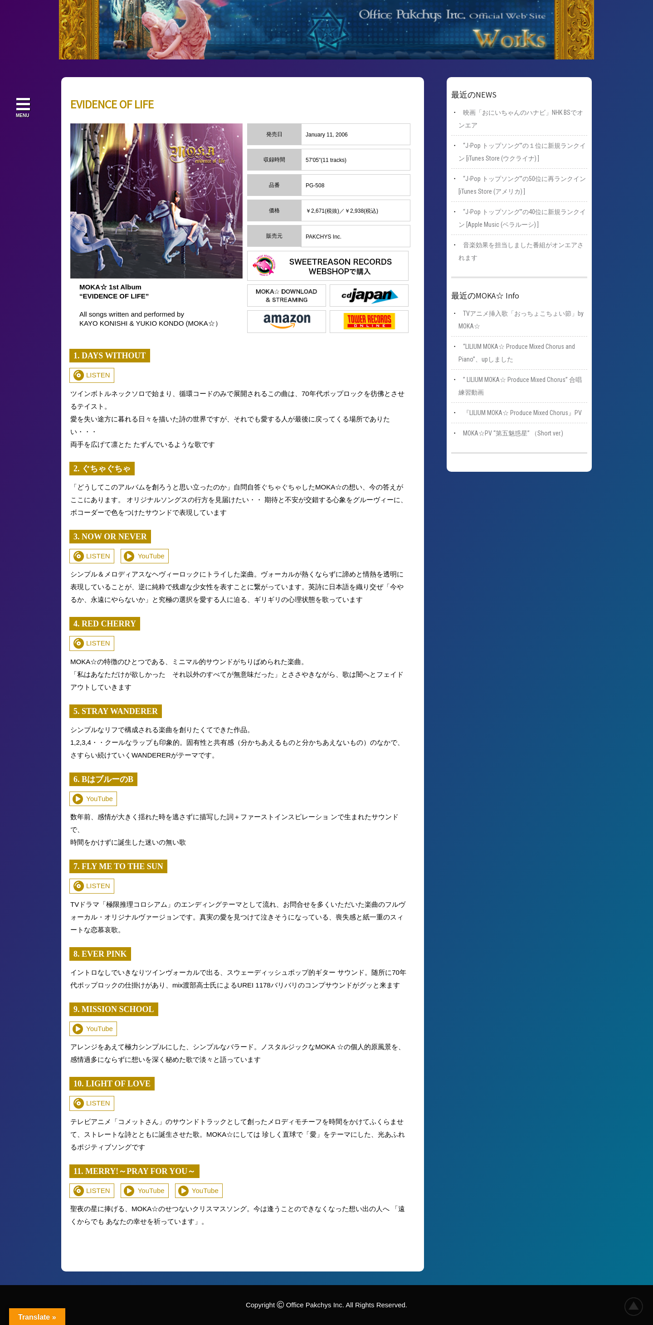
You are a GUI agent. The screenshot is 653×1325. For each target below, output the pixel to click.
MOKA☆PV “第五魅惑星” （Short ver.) (513, 433)
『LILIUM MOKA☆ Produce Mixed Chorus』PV (522, 412)
